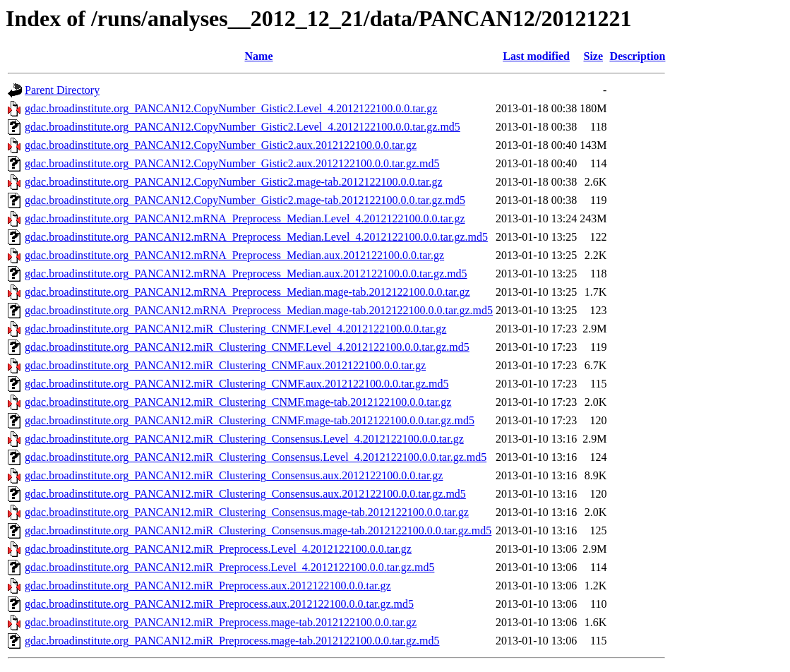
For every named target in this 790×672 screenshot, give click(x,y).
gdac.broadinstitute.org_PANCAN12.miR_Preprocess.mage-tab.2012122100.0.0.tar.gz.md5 (232, 641)
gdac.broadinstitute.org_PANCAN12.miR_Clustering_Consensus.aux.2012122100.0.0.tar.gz (234, 475)
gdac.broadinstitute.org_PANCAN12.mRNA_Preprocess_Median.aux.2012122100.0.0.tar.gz (234, 255)
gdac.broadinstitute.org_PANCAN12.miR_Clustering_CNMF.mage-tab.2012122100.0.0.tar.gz (238, 402)
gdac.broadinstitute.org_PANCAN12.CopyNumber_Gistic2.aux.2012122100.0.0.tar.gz (221, 145)
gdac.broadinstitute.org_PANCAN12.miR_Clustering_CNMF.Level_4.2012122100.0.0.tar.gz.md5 (247, 347)
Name (259, 56)
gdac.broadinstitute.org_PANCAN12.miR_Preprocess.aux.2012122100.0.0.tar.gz (208, 586)
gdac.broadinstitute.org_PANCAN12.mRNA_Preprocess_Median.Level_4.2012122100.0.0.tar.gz (245, 218)
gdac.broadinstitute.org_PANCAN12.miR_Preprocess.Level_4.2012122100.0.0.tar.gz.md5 (229, 567)
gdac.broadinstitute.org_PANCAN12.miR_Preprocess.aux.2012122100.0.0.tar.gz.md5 (219, 604)
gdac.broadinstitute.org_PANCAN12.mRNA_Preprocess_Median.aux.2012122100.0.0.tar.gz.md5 (246, 274)
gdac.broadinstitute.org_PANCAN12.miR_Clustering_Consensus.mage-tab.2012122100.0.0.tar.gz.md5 (258, 530)
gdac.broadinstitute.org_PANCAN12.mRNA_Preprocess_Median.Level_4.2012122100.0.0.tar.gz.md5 (256, 237)
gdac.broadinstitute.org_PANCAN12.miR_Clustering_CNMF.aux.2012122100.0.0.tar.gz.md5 (236, 384)
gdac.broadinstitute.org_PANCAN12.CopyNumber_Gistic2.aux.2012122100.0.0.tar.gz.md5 (232, 163)
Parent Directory (62, 90)
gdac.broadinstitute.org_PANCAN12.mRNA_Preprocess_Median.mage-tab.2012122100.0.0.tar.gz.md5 (259, 310)
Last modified (536, 56)
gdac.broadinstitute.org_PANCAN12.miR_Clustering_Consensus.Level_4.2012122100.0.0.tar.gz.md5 (255, 457)
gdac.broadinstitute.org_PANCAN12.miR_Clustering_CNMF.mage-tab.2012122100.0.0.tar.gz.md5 (249, 420)
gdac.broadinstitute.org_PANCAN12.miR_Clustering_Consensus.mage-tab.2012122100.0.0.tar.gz (247, 512)
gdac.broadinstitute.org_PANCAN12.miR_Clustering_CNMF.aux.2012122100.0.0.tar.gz (225, 365)
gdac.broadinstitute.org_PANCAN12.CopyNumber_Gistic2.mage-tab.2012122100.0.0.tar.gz (233, 182)
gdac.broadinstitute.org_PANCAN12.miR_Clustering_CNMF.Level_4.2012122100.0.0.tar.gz (235, 329)
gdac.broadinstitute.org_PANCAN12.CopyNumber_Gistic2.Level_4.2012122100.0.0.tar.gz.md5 (242, 127)
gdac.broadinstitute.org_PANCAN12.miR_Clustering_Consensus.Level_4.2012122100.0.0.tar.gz (244, 439)
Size (593, 56)
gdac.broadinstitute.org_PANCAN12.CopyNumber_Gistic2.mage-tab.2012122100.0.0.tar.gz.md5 (245, 200)
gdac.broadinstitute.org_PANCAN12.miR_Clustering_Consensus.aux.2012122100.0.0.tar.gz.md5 (245, 494)
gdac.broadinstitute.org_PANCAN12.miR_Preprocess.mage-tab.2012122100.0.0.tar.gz (221, 622)
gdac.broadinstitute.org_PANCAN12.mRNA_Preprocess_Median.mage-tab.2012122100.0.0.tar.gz (247, 292)
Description (637, 56)
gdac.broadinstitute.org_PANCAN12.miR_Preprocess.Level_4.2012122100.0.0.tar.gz (218, 549)
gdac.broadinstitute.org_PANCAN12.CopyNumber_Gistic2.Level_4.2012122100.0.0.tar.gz (231, 108)
